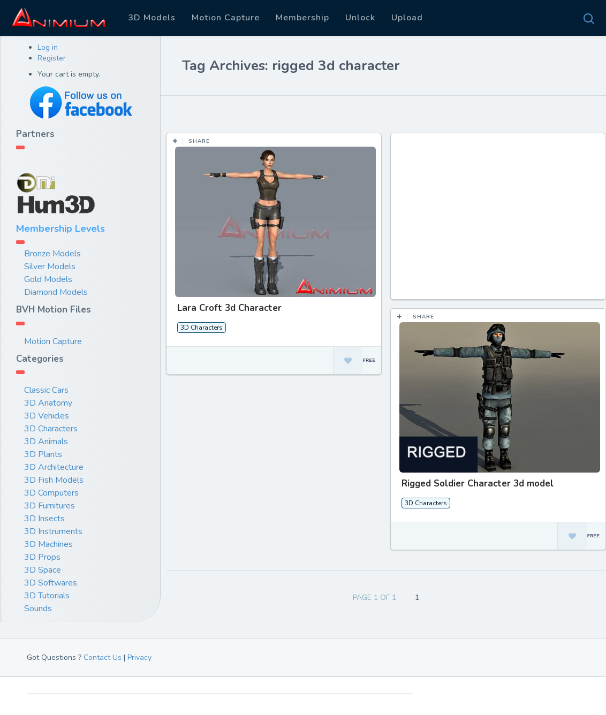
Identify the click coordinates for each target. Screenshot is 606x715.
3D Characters (51, 429)
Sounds (38, 608)
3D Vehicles (46, 416)
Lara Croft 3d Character (229, 308)
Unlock (360, 18)
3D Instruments (53, 531)
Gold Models (48, 279)
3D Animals (46, 441)
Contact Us (103, 657)
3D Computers (51, 493)
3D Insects (44, 518)
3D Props (42, 557)
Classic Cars (46, 390)
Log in (47, 47)
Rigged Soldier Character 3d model (477, 483)
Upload (407, 18)
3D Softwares (50, 583)
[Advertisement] (499, 221)
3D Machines (48, 544)
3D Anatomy (48, 403)
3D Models (152, 18)
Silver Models (49, 266)
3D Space (42, 570)
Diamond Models (56, 292)
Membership (302, 18)
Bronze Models (52, 254)
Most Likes (203, 112)
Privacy (139, 657)
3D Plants (43, 454)
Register (51, 58)
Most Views (263, 112)
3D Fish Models (54, 480)
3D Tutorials (47, 596)
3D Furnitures (49, 506)
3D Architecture (54, 467)
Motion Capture (226, 18)
